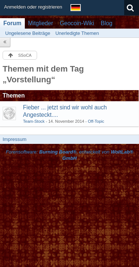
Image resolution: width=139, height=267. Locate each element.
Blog (106, 23)
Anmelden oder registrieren (33, 7)
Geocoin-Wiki (77, 23)
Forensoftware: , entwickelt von (69, 155)
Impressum (14, 139)
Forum (12, 23)
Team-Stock (33, 121)
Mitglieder (40, 23)
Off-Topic (96, 121)
